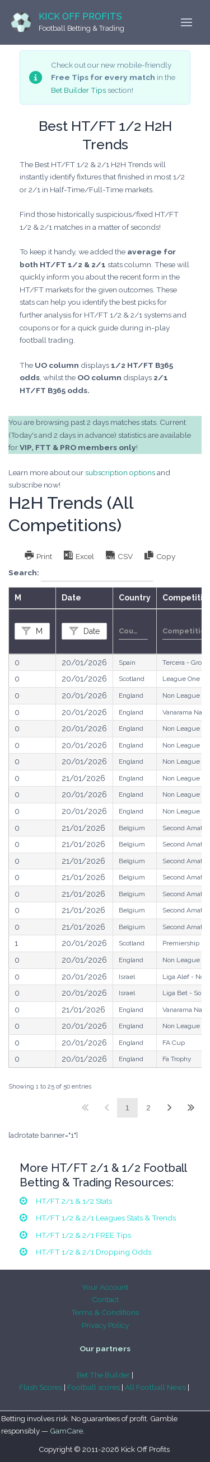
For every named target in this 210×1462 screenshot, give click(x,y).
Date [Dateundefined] (71, 597)
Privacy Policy (105, 1325)
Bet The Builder (103, 1374)
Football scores (93, 1387)
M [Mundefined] (18, 597)
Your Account (105, 1287)
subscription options (120, 472)
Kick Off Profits (80, 16)
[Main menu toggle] (186, 22)
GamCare (66, 1430)
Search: (80, 573)
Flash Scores (40, 1387)
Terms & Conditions (105, 1312)
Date (90, 631)
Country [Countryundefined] (135, 597)
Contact (105, 1299)
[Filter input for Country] (133, 631)
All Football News (155, 1387)
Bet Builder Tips (78, 90)
